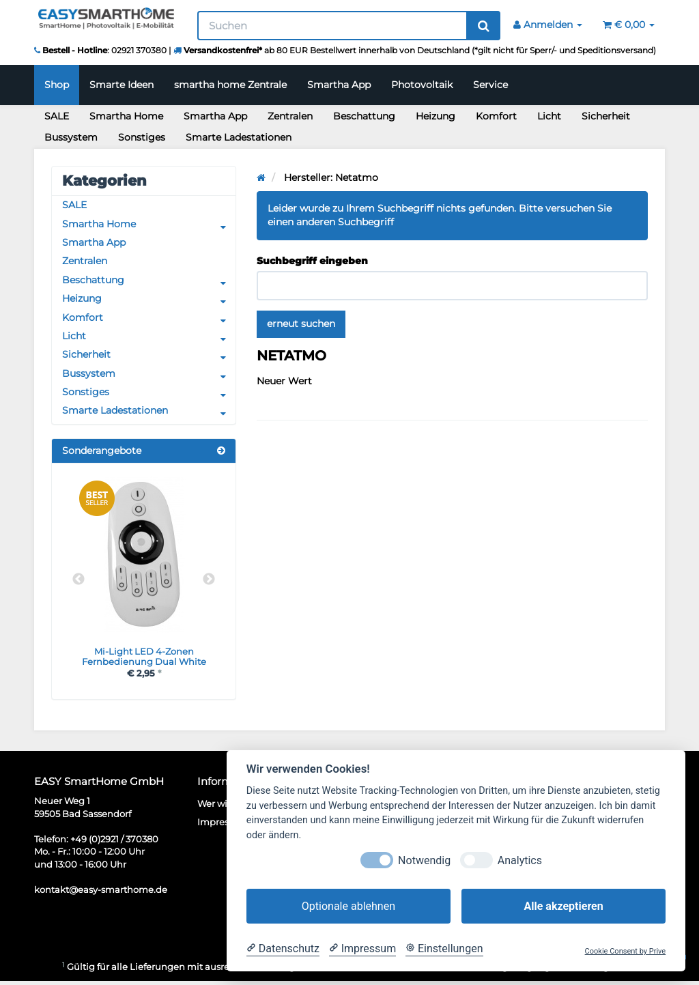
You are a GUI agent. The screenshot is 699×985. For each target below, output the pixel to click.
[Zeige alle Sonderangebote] (221, 453)
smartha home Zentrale (230, 84)
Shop (56, 84)
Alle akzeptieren (563, 906)
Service (490, 84)
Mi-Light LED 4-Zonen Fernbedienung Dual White (144, 659)
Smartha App (339, 84)
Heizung (435, 116)
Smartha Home (126, 116)
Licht (549, 116)
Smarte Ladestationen (238, 137)
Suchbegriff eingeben (312, 260)
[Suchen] (332, 25)
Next (208, 583)
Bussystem (71, 137)
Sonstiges (141, 137)
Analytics (520, 860)
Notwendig (424, 860)
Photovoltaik (422, 84)
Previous (78, 583)
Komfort (496, 116)
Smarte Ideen (121, 84)
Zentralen (290, 116)
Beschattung (364, 116)
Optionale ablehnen (348, 906)
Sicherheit (606, 116)
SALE (56, 116)
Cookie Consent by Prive (625, 951)
